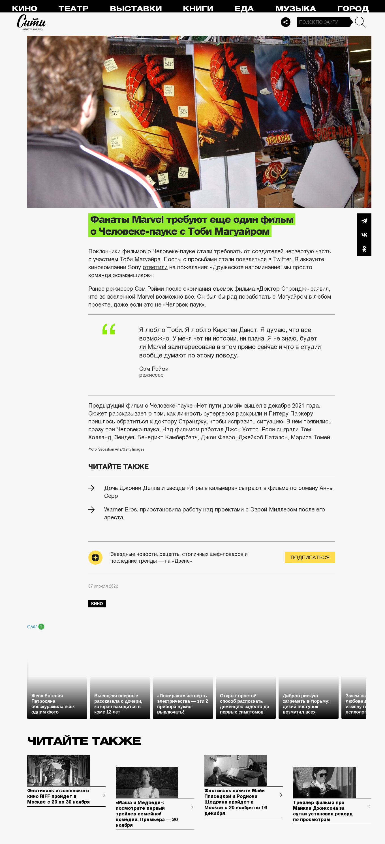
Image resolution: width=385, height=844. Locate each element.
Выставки (136, 9)
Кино (24, 9)
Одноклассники (364, 249)
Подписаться (310, 557)
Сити (31, 22)
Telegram (364, 220)
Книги (198, 9)
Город (353, 9)
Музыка (295, 9)
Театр (73, 9)
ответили (155, 267)
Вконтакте (364, 235)
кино (97, 603)
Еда (244, 9)
